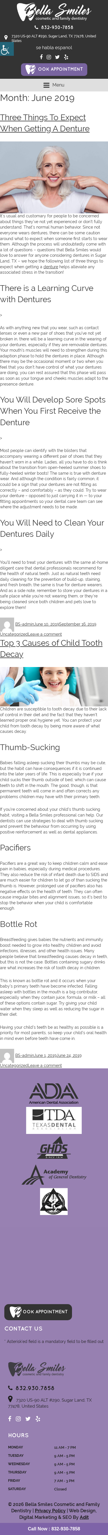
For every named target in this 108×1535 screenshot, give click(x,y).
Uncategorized (14, 634)
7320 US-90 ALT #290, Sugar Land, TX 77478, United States (50, 38)
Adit (84, 1517)
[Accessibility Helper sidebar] (7, 49)
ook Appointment (60, 69)
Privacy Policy (50, 1510)
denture (50, 267)
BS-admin (24, 624)
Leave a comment (45, 634)
